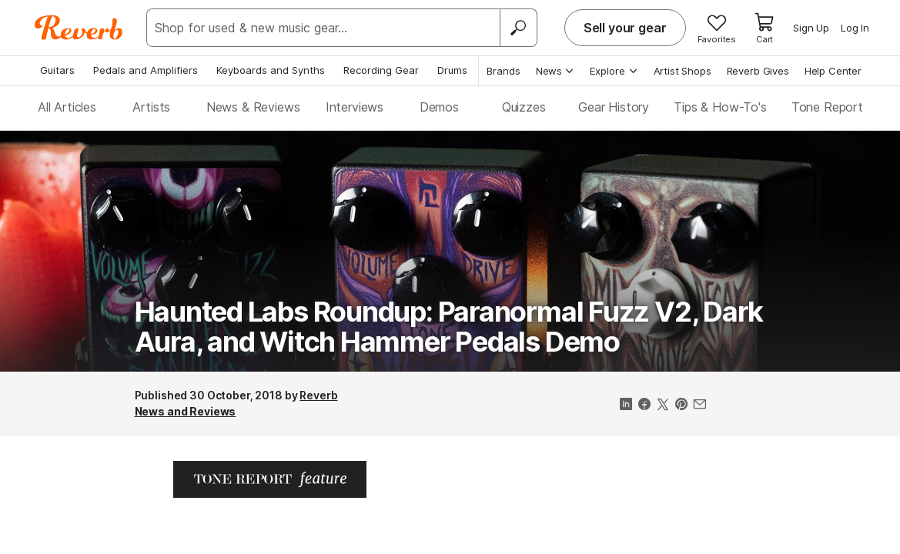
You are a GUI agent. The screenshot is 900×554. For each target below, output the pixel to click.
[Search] (518, 27)
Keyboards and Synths (270, 70)
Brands (503, 71)
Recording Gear (381, 70)
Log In (855, 28)
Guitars (57, 70)
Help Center (833, 71)
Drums (452, 70)
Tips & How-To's (720, 107)
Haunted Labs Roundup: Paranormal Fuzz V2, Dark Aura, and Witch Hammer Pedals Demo (449, 327)
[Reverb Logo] (79, 28)
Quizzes (524, 107)
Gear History (613, 107)
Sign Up (811, 28)
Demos (439, 107)
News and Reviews (185, 411)
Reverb (318, 395)
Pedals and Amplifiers (145, 70)
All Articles (67, 107)
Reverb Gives (758, 71)
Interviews (354, 107)
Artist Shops (682, 71)
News (555, 71)
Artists (151, 107)
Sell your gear (625, 27)
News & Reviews (253, 107)
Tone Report (827, 107)
